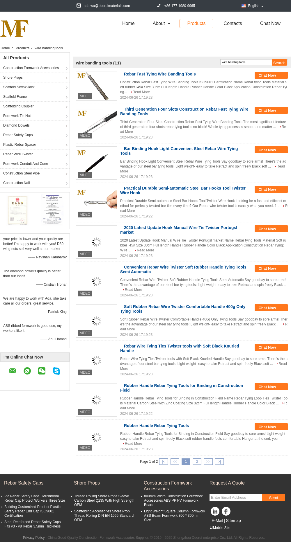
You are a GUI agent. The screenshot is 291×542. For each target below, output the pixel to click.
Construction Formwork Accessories (31, 68)
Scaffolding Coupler (18, 106)
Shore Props (13, 77)
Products (196, 23)
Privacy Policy (34, 538)
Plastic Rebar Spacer (19, 145)
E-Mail (217, 520)
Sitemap (233, 520)
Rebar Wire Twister (18, 154)
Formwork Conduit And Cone (25, 164)
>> (208, 462)
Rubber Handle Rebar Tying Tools (156, 425)
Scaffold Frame (15, 97)
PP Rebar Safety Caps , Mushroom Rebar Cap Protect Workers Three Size (34, 498)
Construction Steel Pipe (21, 173)
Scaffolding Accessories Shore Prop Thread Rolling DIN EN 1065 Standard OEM (104, 515)
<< (175, 462)
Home (128, 23)
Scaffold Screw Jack (19, 87)
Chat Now (270, 23)
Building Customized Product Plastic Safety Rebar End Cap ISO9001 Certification (32, 511)
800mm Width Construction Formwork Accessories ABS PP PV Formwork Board (173, 500)
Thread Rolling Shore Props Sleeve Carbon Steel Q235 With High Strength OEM (104, 500)
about (159, 23)
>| (219, 462)
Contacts (233, 23)
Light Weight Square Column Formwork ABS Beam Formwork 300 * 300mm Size (174, 515)
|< (163, 462)
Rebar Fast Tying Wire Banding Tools (160, 74)
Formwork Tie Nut (17, 116)
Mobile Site (220, 528)
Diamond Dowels (16, 125)
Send (273, 498)
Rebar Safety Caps (18, 135)
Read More (141, 92)
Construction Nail (16, 183)
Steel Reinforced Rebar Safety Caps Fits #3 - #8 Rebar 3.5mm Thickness (32, 524)
